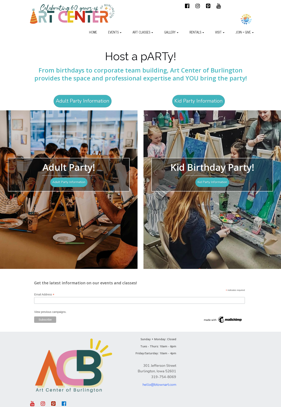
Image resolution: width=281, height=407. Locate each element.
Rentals (197, 32)
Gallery (171, 32)
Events (114, 32)
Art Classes (143, 32)
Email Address (44, 294)
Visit (219, 32)
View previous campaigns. (50, 311)
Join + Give (245, 32)
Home (93, 32)
